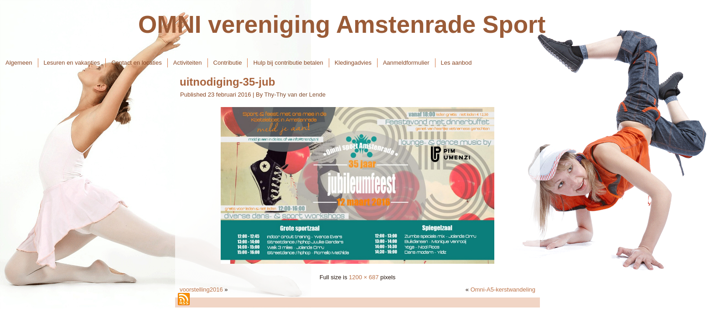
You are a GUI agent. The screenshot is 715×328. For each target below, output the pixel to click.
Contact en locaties (136, 62)
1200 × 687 (363, 277)
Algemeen (18, 62)
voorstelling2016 (201, 289)
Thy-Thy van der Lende (295, 94)
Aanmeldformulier (406, 62)
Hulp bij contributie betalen (288, 62)
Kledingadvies (353, 62)
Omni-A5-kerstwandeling (503, 289)
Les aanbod (456, 62)
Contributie (227, 62)
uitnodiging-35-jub (227, 82)
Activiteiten (187, 62)
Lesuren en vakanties (72, 62)
